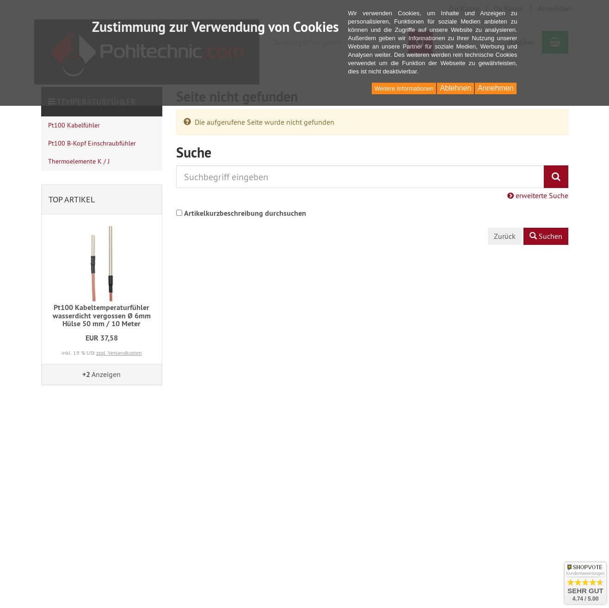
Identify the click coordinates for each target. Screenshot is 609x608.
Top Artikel (72, 199)
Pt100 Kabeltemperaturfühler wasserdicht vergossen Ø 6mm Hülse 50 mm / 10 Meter (102, 315)
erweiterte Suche (537, 195)
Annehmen (495, 88)
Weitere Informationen (404, 88)
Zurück (505, 236)
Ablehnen (455, 88)
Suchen (545, 236)
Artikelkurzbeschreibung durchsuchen (245, 213)
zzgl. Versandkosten (119, 352)
